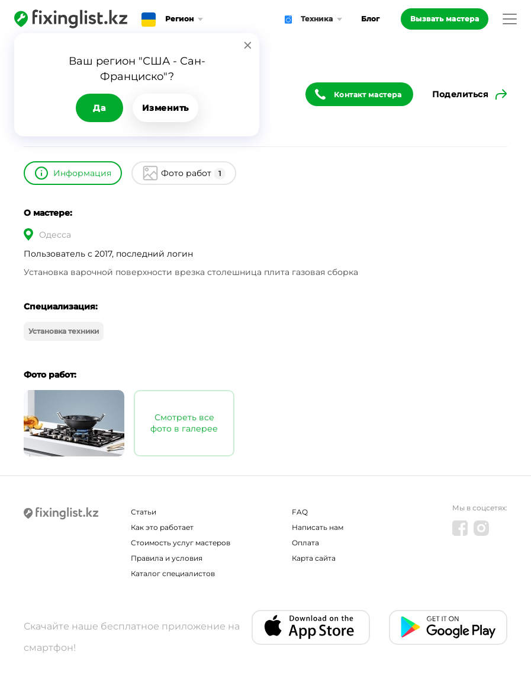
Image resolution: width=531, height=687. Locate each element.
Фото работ (193, 174)
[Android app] (448, 627)
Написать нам (317, 527)
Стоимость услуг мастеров (180, 542)
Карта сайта (314, 558)
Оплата (305, 542)
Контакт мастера (368, 94)
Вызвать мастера (444, 18)
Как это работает (162, 527)
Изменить (165, 108)
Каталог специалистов (173, 573)
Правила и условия (166, 558)
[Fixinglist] (70, 19)
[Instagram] (481, 528)
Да (99, 108)
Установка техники (63, 331)
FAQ (300, 511)
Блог (370, 18)
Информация (82, 173)
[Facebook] (460, 528)
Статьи (143, 511)
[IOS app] (311, 627)
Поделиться (460, 94)
